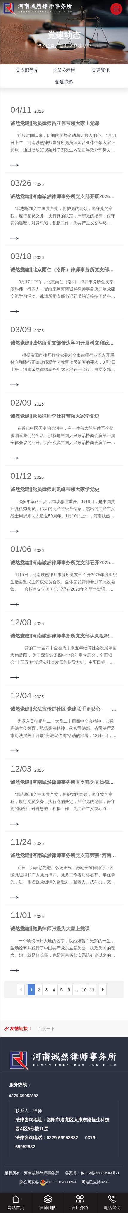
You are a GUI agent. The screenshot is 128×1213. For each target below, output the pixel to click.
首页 (63, 45)
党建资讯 (101, 70)
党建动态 (82, 45)
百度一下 (46, 1028)
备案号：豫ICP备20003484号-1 (92, 1173)
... (76, 989)
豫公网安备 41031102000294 (47, 1182)
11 (92, 989)
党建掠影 (64, 81)
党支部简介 (27, 70)
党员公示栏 (64, 70)
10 (84, 989)
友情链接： (21, 1028)
